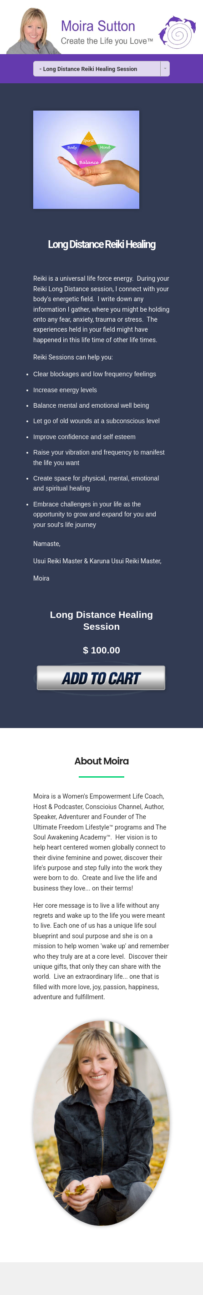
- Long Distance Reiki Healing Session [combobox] (88, 69)
